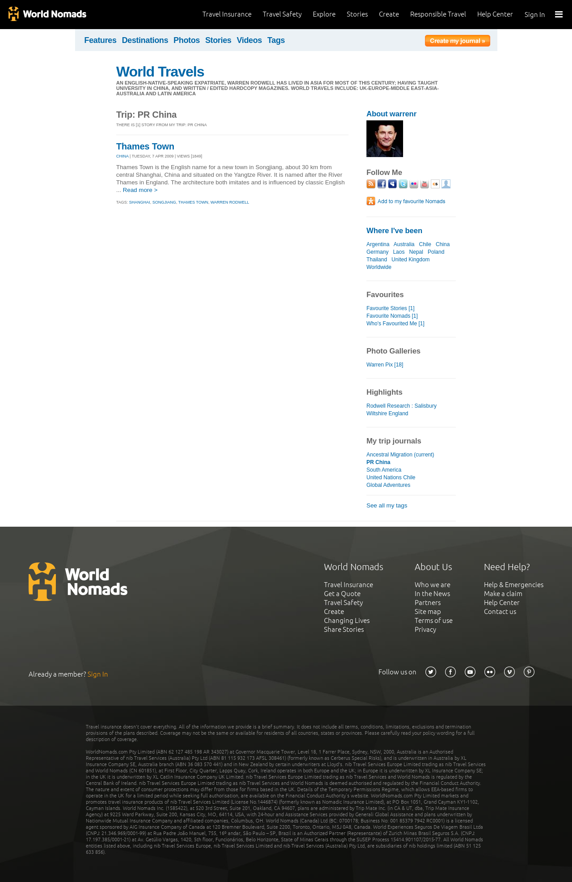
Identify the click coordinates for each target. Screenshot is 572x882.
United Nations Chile (391, 477)
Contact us (500, 611)
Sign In (535, 14)
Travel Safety (282, 14)
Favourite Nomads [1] (392, 316)
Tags (276, 40)
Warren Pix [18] (384, 365)
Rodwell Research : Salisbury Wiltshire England (401, 410)
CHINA (122, 156)
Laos (398, 252)
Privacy (425, 629)
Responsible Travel (438, 14)
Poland (436, 252)
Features (100, 40)
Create (389, 14)
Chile (425, 244)
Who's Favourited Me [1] (395, 323)
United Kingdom (410, 259)
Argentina (377, 244)
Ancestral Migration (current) (400, 455)
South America (383, 470)
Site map (428, 611)
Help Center (495, 14)
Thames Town (145, 146)
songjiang (164, 202)
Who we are (432, 584)
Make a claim (503, 593)
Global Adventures (388, 485)
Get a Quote (342, 593)
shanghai (139, 202)
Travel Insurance (227, 14)
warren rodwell (229, 202)
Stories (357, 14)
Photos (186, 40)
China (443, 244)
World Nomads (47, 14)
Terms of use (434, 620)
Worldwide (378, 267)
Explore (324, 14)
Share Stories (344, 629)
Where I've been (394, 230)
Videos (249, 40)
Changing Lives (347, 620)
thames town (193, 202)
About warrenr (391, 114)
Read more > (140, 190)
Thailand (376, 259)
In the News (432, 593)
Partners (428, 602)
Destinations (145, 40)
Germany (377, 252)
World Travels (160, 72)
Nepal (416, 252)
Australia (404, 244)
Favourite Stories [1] (390, 308)
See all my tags (386, 505)
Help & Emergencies (513, 584)
